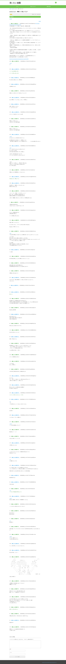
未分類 (11, 14)
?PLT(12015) (37, 23)
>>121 (10, 498)
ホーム (17, 6)
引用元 (40, 21)
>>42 (10, 233)
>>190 (10, 136)
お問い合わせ (49, 6)
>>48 (10, 490)
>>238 (10, 536)
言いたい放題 (15, 3)
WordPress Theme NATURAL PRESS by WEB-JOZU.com (49, 662)
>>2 (10, 459)
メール (10, 652)
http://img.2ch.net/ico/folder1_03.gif (15, 24)
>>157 (10, 63)
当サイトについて (33, 6)
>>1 (10, 401)
